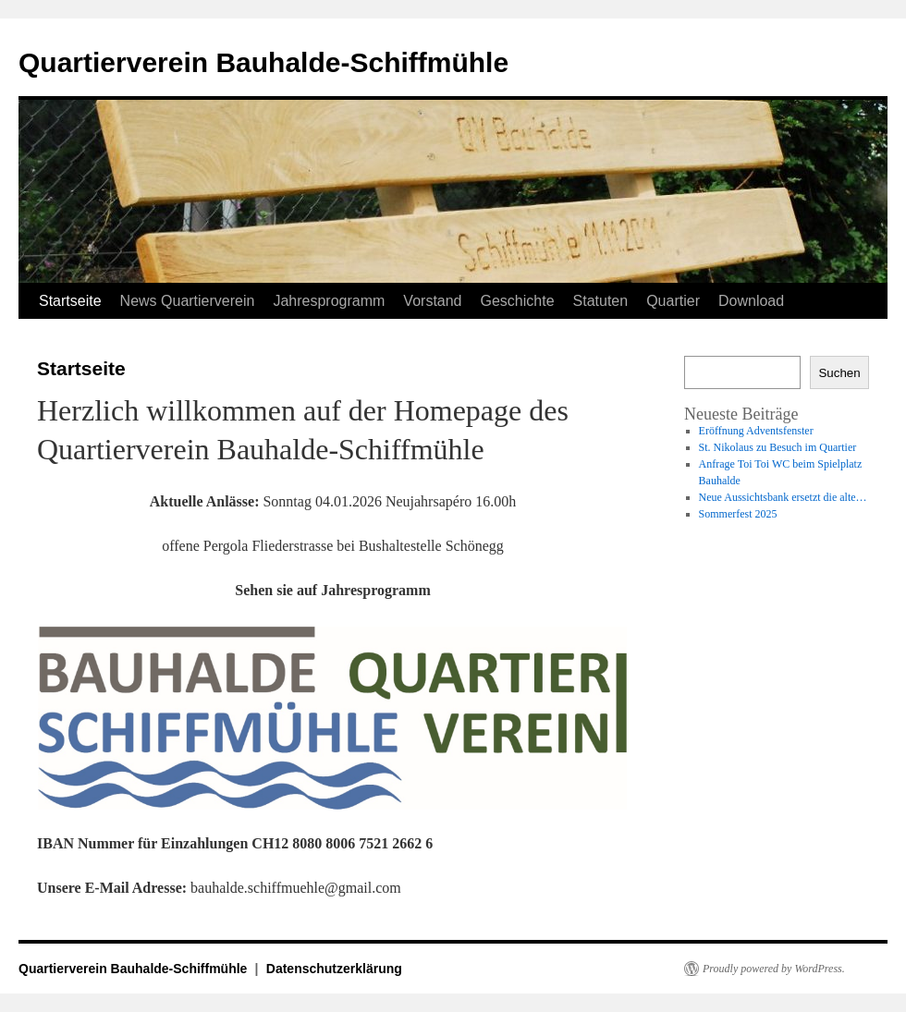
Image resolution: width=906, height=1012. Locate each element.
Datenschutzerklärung (334, 968)
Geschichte (518, 301)
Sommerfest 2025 (738, 513)
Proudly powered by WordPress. (774, 968)
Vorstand (432, 301)
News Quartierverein (187, 301)
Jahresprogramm (329, 301)
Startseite (70, 301)
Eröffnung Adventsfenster (756, 430)
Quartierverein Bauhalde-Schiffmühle (263, 62)
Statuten (601, 301)
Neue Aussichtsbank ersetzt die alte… (783, 497)
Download (751, 301)
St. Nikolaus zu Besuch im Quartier (778, 447)
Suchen (839, 373)
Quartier (673, 301)
